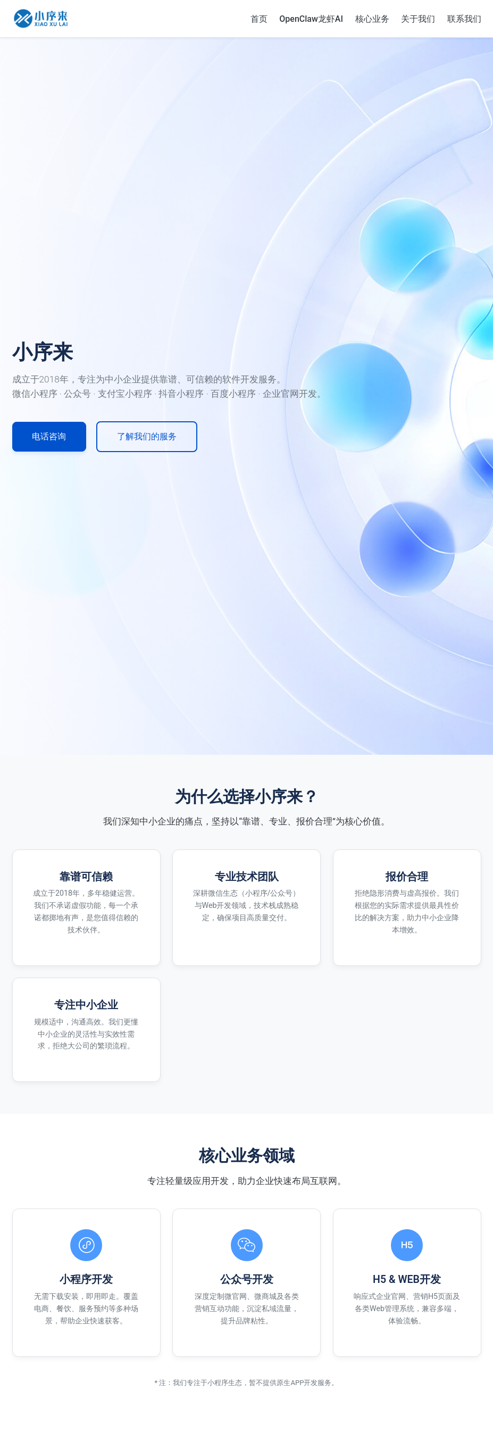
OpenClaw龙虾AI (311, 18)
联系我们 (464, 18)
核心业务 (372, 18)
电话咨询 (50, 436)
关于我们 (418, 18)
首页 (259, 18)
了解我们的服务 (151, 436)
